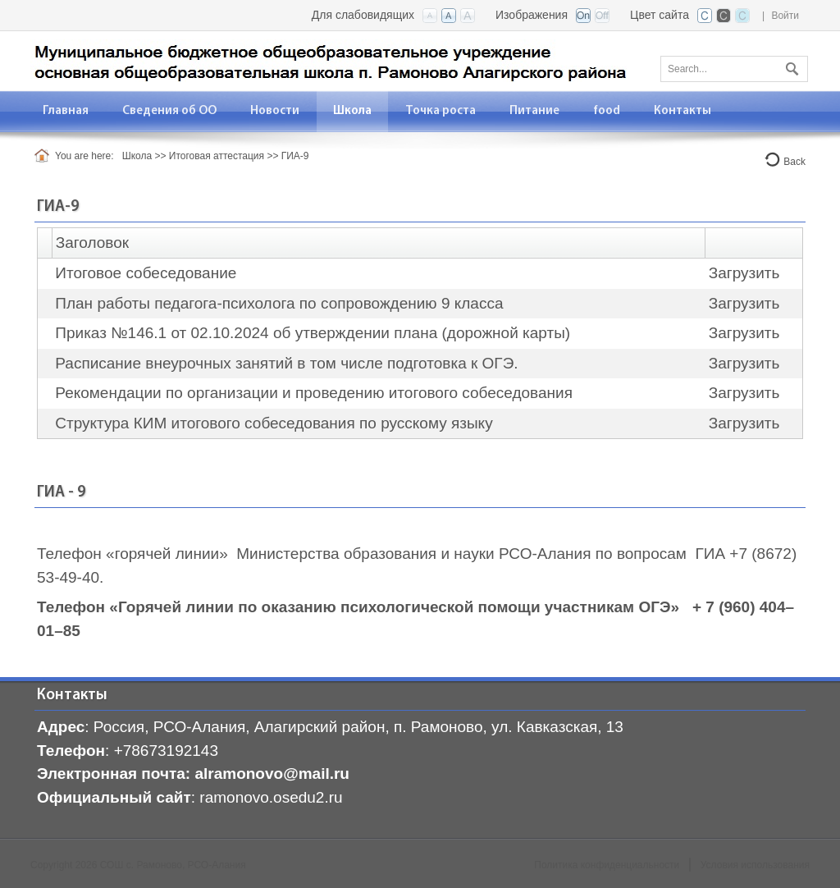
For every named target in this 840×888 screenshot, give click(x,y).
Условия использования (755, 865)
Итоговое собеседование (145, 273)
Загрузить (744, 273)
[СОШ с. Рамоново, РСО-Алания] (328, 59)
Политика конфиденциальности (606, 865)
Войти (785, 15)
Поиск (790, 65)
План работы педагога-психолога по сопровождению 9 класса (279, 303)
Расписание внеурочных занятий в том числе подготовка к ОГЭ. (286, 363)
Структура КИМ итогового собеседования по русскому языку (273, 423)
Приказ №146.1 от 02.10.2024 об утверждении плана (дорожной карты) (312, 332)
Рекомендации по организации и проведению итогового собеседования (314, 392)
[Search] (734, 69)
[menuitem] (66, 111)
